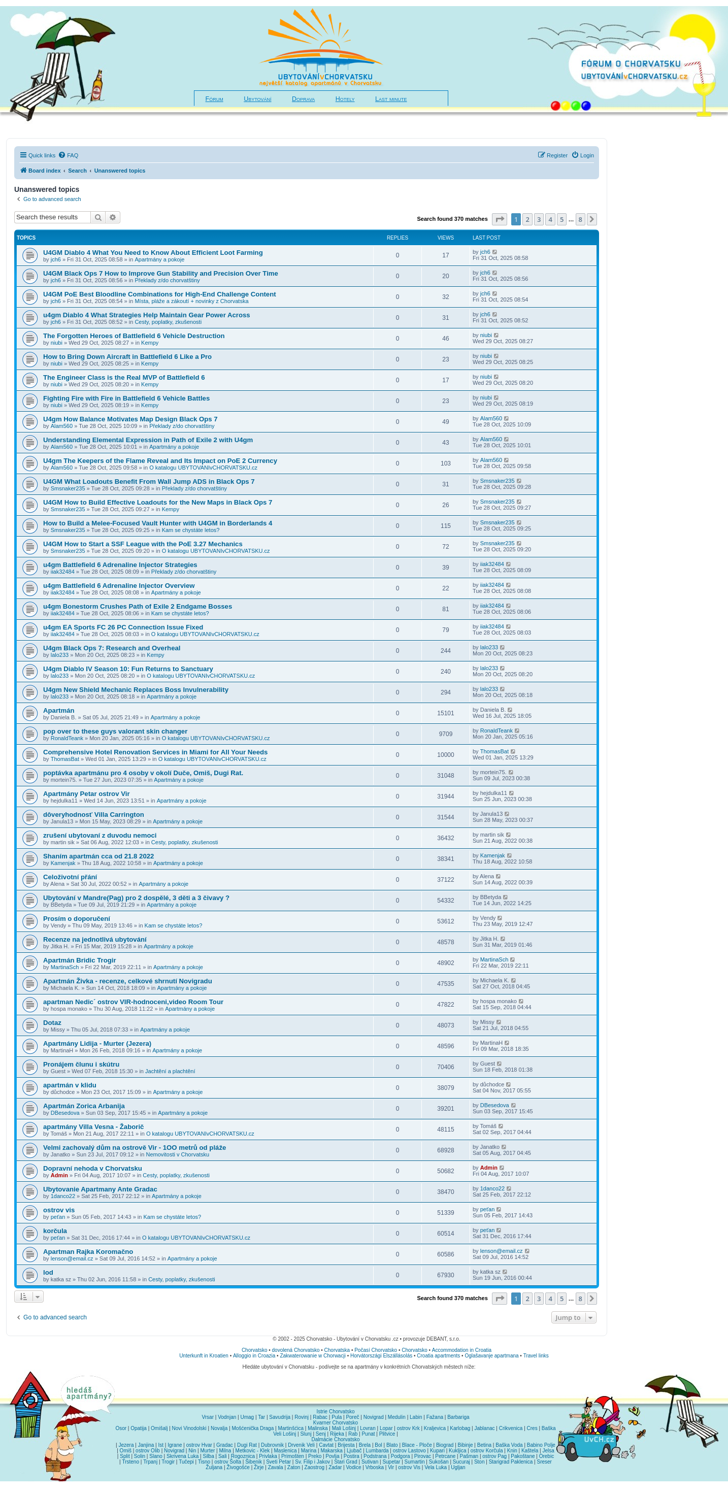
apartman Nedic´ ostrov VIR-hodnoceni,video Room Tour (133, 1002)
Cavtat (326, 1445)
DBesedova (65, 1113)
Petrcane (445, 1456)
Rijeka (337, 1434)
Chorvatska (337, 1350)
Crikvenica (511, 1428)
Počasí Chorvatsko (375, 1350)
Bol (378, 1445)
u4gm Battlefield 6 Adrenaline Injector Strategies (120, 565)
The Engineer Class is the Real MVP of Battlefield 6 (124, 377)
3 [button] (539, 219)
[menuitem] (68, 155)
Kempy (149, 343)
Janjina (146, 1445)
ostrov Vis (409, 1467)
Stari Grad (345, 1462)
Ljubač (354, 1450)
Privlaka (268, 1456)
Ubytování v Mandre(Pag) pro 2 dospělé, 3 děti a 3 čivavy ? (136, 898)
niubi (56, 343)
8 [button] (580, 219)
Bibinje (465, 1445)
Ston (479, 1462)
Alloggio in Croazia (254, 1355)
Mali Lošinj (344, 1428)
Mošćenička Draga (252, 1428)
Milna (225, 1450)
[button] (499, 219)
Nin (192, 1450)
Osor (120, 1428)
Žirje (258, 1467)
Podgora (400, 1456)
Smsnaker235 (68, 488)
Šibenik (253, 1462)
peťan (58, 1217)
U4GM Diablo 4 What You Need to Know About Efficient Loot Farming (153, 252)
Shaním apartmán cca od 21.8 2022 (98, 856)
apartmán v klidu (69, 1085)
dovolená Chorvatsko (296, 1350)
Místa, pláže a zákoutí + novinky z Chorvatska (191, 301)
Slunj (305, 1434)
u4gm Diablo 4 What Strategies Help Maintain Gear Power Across (146, 315)
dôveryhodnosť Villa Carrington (93, 814)
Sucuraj (461, 1462)
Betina (484, 1445)
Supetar (391, 1462)
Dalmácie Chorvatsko (335, 1439)
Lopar (386, 1428)
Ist (160, 1445)
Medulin (397, 1417)
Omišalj (159, 1428)
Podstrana (375, 1456)
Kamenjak (63, 863)
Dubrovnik (272, 1445)
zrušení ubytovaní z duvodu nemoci (99, 835)
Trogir (168, 1462)
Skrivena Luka (182, 1456)
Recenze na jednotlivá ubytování (95, 939)
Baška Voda (508, 1445)
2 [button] (527, 219)
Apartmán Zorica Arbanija (84, 1106)
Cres (532, 1428)
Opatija (138, 1428)
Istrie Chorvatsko (335, 1411)
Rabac (320, 1417)
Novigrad (373, 1417)
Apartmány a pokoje (159, 259)
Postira (351, 1456)
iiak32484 (63, 572)
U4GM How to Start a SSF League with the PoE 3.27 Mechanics (143, 544)
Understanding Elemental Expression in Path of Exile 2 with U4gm (148, 440)
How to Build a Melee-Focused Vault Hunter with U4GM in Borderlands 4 (157, 523)
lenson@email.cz (72, 1258)
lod (48, 1272)
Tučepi (186, 1462)
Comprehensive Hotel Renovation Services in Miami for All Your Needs (155, 752)
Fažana (434, 1417)
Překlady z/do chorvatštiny (167, 280)
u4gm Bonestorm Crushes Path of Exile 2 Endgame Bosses (137, 606)
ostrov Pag (494, 1456)
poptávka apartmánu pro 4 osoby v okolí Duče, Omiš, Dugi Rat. (143, 773)
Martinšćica (291, 1428)
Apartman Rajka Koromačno (88, 1251)
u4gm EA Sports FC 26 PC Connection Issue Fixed (123, 627)
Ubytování (257, 99)
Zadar (335, 1467)
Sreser (544, 1462)
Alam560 (62, 426)
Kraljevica (435, 1428)
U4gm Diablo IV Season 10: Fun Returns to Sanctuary (128, 669)
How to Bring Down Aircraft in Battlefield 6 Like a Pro (127, 356)
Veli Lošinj (284, 1434)
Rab (352, 1434)
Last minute (391, 99)
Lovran (368, 1428)
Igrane (175, 1445)
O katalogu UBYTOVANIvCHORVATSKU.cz (203, 468)
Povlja (332, 1456)
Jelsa (548, 1450)
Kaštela (529, 1450)
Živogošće (238, 1467)
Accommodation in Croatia (461, 1350)
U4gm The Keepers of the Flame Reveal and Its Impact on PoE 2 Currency (160, 461)
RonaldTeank (67, 738)
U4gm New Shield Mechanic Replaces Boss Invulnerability (135, 689)
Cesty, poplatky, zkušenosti (168, 322)
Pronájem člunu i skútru (81, 1064)
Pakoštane (523, 1456)
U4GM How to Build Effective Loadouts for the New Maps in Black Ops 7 (157, 502)
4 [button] (550, 219)
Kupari (437, 1450)
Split (124, 1456)
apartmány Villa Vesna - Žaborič (93, 1127)
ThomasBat (65, 759)
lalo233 (60, 655)
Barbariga (458, 1417)
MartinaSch (65, 967)
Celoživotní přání (70, 877)
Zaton (294, 1467)
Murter (207, 1450)
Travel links (536, 1355)
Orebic (546, 1456)
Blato (392, 1445)
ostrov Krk (408, 1428)
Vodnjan (227, 1417)
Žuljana (214, 1467)
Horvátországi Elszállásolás (381, 1355)
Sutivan (369, 1462)
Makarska (331, 1450)
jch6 (56, 259)
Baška (549, 1428)
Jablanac (485, 1428)
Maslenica (285, 1450)
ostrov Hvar (199, 1445)
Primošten (292, 1456)
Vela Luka (435, 1467)
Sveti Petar (278, 1462)
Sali (222, 1456)
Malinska (317, 1428)
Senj (321, 1434)
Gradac (224, 1445)
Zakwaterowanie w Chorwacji (313, 1355)
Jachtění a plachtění (170, 1071)
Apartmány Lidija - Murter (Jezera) (97, 1043)
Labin (416, 1417)
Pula (337, 1417)
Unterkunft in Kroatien (203, 1355)
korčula (55, 1231)
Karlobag (460, 1428)
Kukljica (457, 1450)
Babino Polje (541, 1445)
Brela (365, 1445)
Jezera (126, 1445)
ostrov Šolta (227, 1462)
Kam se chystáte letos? (191, 530)
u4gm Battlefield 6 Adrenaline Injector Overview (119, 585)
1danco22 (63, 1196)
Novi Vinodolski (189, 1428)
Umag (247, 1417)
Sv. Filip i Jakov (312, 1462)
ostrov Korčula (487, 1450)
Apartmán (59, 710)
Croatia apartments (438, 1355)
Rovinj (301, 1417)
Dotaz (52, 1022)
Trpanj (150, 1462)
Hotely (345, 99)
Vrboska (375, 1467)
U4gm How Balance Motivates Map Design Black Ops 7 (130, 419)
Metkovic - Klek (253, 1450)
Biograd (444, 1445)
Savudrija (279, 1417)
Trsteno (130, 1462)
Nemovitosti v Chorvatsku (177, 1154)
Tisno (204, 1462)
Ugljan (458, 1467)
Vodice (353, 1467)
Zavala (275, 1467)
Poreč (352, 1417)
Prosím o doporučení (76, 918)
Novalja (219, 1428)
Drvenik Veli (301, 1445)
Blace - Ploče (417, 1445)
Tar (261, 1417)
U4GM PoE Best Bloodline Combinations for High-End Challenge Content (159, 294)
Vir (391, 1467)
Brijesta (346, 1445)
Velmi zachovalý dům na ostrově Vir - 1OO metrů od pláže (134, 1147)
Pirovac (422, 1456)
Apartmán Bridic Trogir (79, 960)
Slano (155, 1456)
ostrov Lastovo (409, 1450)
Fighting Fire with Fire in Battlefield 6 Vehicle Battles (126, 398)
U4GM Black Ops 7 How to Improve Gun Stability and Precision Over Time (160, 273)
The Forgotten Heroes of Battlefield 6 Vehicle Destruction (134, 336)
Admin (59, 1175)
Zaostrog (314, 1467)
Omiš (125, 1450)
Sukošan (439, 1462)
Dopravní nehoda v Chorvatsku (92, 1168)
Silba (208, 1456)
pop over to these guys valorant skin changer (115, 731)
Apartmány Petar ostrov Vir (86, 794)
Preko (314, 1456)
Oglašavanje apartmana (491, 1355)
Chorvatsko (255, 1350)
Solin (139, 1456)
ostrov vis (59, 1210)
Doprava (303, 99)
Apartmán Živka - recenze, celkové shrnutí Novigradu (127, 981)
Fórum (214, 99)
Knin (512, 1450)
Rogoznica (243, 1456)
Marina (309, 1450)
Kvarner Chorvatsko (335, 1422)
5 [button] (562, 219)
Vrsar (208, 1417)
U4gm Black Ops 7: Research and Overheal (111, 648)
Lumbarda (377, 1450)
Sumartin (415, 1462)
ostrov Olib (148, 1450)
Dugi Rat (247, 1445)
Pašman (468, 1456)
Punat (368, 1434)
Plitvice (387, 1434)
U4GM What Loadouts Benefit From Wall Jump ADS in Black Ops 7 (149, 481)
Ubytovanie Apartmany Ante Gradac (100, 1189)
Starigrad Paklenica (511, 1462)
